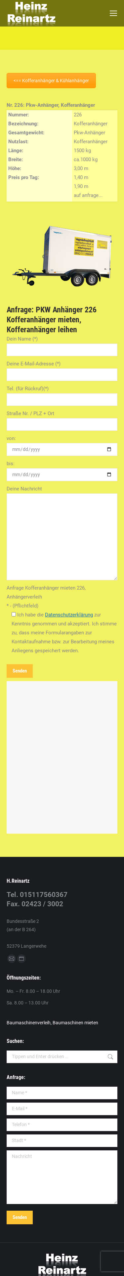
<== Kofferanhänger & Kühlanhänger (51, 80)
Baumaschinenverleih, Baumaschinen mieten (52, 1022)
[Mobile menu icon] (113, 13)
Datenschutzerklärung (69, 615)
